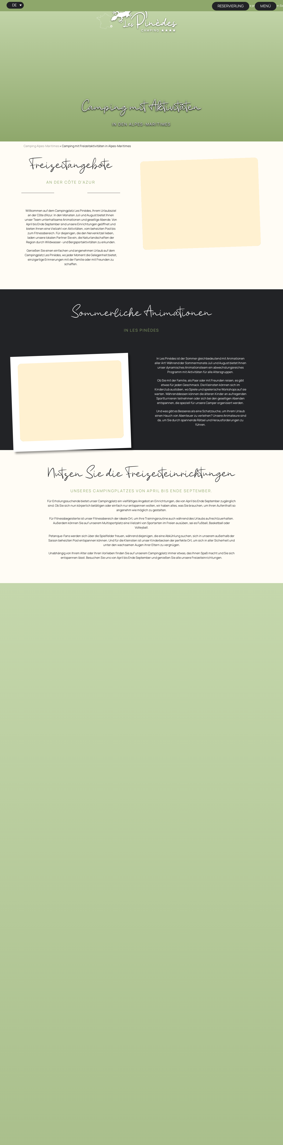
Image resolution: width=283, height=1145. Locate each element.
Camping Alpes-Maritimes (41, 146)
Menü (265, 5)
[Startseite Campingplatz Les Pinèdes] (144, 18)
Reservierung (231, 5)
